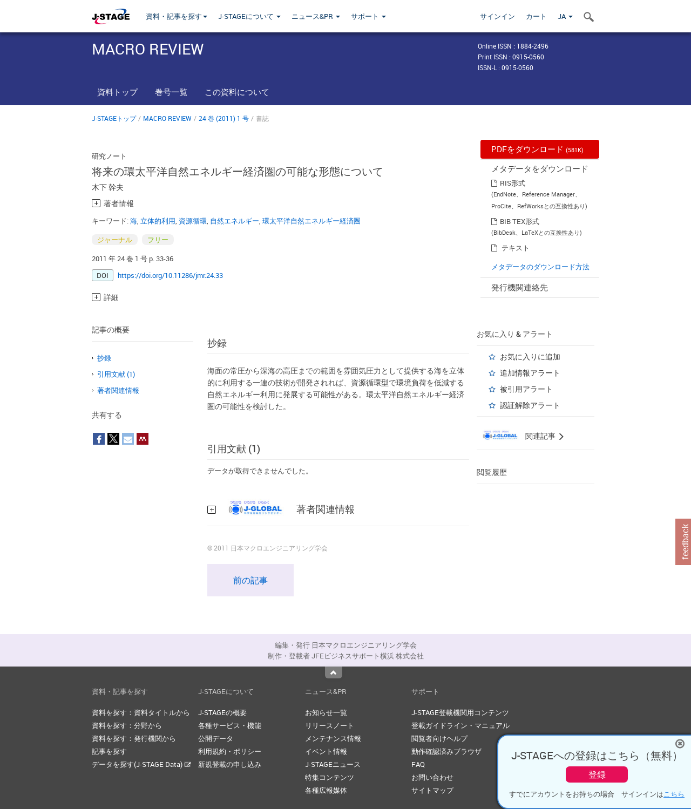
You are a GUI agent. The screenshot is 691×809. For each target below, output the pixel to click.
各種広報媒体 (326, 790)
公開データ (215, 738)
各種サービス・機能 (229, 725)
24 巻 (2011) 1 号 (224, 118)
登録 (597, 774)
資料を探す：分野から (127, 725)
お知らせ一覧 (326, 712)
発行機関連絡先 (519, 287)
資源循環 (193, 221)
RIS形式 (512, 183)
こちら (674, 794)
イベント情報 (326, 751)
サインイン (497, 16)
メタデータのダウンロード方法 (540, 266)
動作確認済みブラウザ (446, 751)
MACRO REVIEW (167, 118)
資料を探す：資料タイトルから (141, 712)
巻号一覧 (171, 91)
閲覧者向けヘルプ (439, 738)
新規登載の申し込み (229, 764)
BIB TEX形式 (519, 221)
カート (536, 16)
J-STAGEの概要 (222, 712)
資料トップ (117, 91)
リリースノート (329, 725)
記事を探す (109, 751)
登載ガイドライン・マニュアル (460, 725)
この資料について (237, 91)
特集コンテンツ (329, 777)
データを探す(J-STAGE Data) (141, 764)
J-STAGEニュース (333, 764)
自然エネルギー (234, 221)
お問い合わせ (432, 777)
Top (333, 672)
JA (565, 16)
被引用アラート (526, 389)
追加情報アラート (530, 373)
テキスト (516, 248)
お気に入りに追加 (530, 356)
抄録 (104, 358)
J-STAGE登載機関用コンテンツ (460, 712)
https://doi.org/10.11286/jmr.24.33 (170, 275)
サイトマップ (432, 790)
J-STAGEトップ (114, 118)
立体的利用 (157, 221)
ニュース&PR (316, 16)
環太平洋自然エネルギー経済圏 (311, 221)
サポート (368, 16)
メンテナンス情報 (333, 738)
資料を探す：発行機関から (134, 738)
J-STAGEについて (249, 16)
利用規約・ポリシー (229, 751)
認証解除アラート (530, 405)
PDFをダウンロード (537, 149)
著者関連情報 (118, 390)
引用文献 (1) (116, 374)
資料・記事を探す (176, 16)
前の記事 (250, 580)
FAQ (418, 764)
